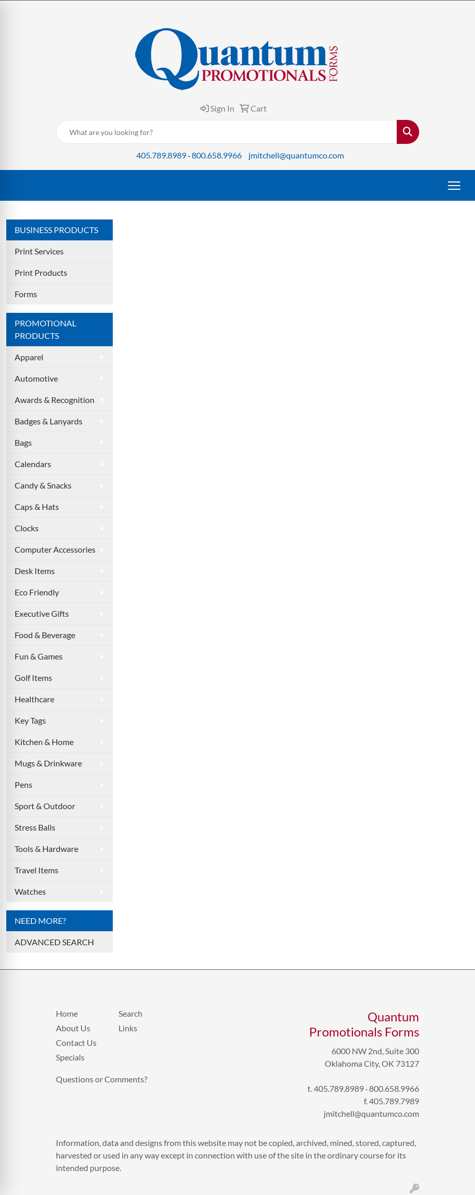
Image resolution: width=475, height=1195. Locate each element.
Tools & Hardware (46, 848)
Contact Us (76, 1042)
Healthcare (34, 699)
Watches (30, 891)
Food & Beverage (45, 635)
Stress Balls (35, 827)
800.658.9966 (217, 155)
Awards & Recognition (54, 400)
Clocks (27, 528)
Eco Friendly (37, 592)
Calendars (33, 464)
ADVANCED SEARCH (54, 942)
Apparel (29, 357)
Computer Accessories (55, 549)
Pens (23, 784)
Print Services (39, 251)
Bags (23, 442)
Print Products (41, 272)
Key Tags (30, 720)
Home (67, 1013)
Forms (26, 294)
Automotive (36, 378)
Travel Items (36, 870)
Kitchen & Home (44, 742)
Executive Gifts (42, 613)
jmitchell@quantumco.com (296, 155)
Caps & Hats (37, 506)
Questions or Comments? (101, 1079)
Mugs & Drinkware (48, 763)
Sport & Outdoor (45, 806)
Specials (70, 1057)
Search (130, 1013)
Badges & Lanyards (48, 421)
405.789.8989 (161, 155)
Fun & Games (39, 656)
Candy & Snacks (43, 485)
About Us (73, 1028)
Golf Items (33, 677)
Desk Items (35, 571)
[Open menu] (454, 185)
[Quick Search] (226, 132)
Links (127, 1028)
